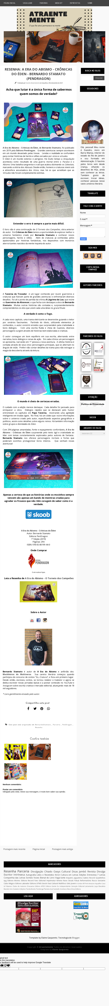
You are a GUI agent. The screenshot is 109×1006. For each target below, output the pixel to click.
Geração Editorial (77, 886)
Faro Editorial (40, 880)
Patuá (76, 880)
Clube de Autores (19, 886)
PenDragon (67, 725)
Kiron (57, 874)
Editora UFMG (35, 883)
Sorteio (29, 877)
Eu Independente (64, 886)
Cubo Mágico (9, 883)
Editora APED (40, 886)
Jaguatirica (78, 878)
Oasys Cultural (62, 871)
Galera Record (89, 878)
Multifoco (62, 883)
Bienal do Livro (47, 877)
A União (79, 883)
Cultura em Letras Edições (73, 874)
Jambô (82, 871)
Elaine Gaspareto (61, 949)
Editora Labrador (22, 883)
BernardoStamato (43, 725)
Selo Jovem (71, 883)
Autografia (31, 874)
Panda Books (31, 889)
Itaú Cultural (53, 883)
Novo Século (68, 880)
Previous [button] (2, 47)
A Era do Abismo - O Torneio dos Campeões (49, 578)
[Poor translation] (7, 966)
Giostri (44, 883)
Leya (96, 886)
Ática (69, 889)
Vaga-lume (60, 877)
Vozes (36, 877)
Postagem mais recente (14, 849)
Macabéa (102, 886)
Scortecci (63, 889)
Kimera (59, 880)
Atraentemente (46, 947)
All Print (85, 883)
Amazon (92, 883)
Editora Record (27, 880)
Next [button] (107, 47)
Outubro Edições (19, 889)
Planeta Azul (48, 889)
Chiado (48, 871)
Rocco (94, 880)
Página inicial (39, 849)
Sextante (101, 880)
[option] (53, 47)
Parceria (56, 725)
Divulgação (37, 871)
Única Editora (76, 889)
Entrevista (92, 874)
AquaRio (98, 883)
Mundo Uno (8, 889)
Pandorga (39, 889)
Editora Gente (51, 886)
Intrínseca (19, 874)
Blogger (76, 937)
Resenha (38, 727)
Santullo (56, 889)
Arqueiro (69, 878)
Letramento (89, 886)
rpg (5, 880)
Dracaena (30, 886)
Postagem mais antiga (62, 849)
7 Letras (101, 874)
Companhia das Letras (14, 877)
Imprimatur (51, 880)
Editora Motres (13, 880)
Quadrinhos (100, 878)
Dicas (75, 871)
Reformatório (85, 880)
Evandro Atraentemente (33, 83)
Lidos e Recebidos (45, 874)
